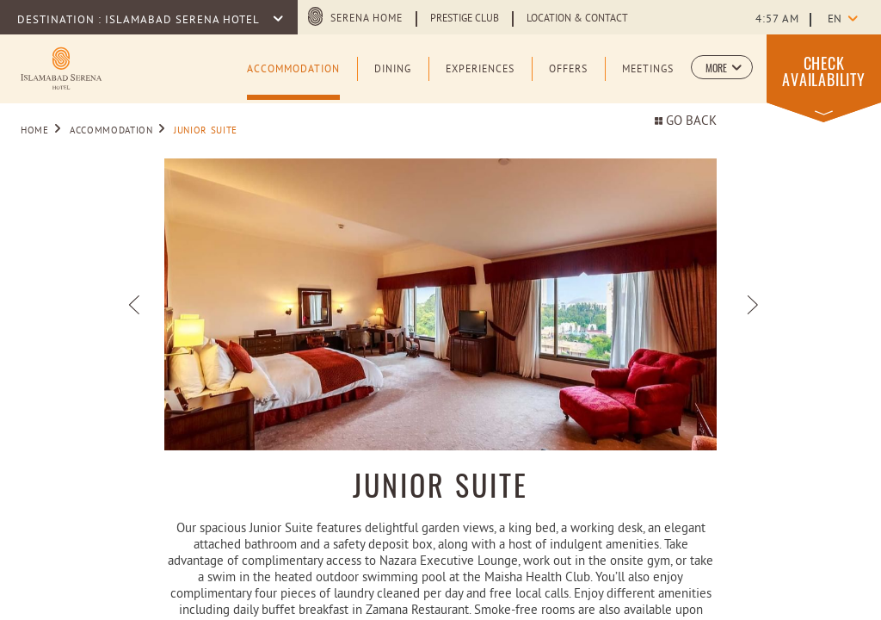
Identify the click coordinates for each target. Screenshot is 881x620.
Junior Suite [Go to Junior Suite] (205, 131)
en (834, 20)
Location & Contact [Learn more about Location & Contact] (577, 19)
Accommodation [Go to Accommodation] (111, 131)
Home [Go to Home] (35, 131)
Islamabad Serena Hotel (183, 21)
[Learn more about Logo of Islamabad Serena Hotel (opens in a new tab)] (60, 67)
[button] (722, 67)
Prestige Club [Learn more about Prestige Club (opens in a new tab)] (464, 19)
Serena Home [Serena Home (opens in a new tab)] (366, 19)
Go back (686, 122)
